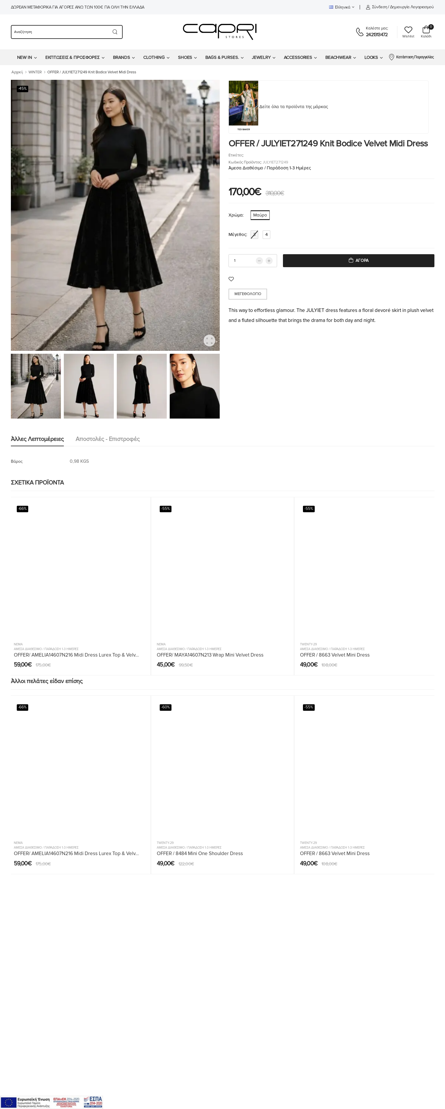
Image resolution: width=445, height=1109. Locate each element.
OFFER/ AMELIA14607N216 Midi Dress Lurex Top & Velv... (76, 655)
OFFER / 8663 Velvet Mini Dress (335, 655)
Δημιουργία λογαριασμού (412, 6)
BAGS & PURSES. (222, 57)
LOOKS (371, 57)
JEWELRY (261, 57)
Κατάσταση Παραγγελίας (411, 57)
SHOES (185, 57)
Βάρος (17, 461)
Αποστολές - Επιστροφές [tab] (108, 439)
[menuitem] (26, 57)
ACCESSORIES (298, 57)
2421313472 (376, 35)
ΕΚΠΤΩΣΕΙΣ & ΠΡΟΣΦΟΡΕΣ (72, 57)
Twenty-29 (308, 644)
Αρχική (17, 72)
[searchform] (59, 32)
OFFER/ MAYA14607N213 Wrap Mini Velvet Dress (210, 655)
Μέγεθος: (238, 234)
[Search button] (115, 32)
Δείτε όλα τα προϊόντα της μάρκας (293, 106)
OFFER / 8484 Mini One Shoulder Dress (200, 853)
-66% (22, 508)
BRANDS (121, 57)
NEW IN (24, 57)
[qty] (253, 260)
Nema (18, 644)
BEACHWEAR (338, 57)
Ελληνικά (339, 7)
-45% (22, 88)
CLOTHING (154, 57)
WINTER (35, 72)
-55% (165, 508)
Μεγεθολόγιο (247, 294)
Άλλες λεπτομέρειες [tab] (37, 439)
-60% (165, 707)
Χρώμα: (236, 215)
